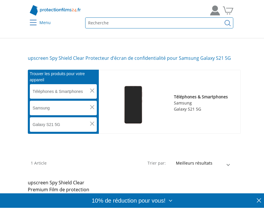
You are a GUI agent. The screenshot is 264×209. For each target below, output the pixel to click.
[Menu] (29, 19)
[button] (92, 90)
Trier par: (157, 163)
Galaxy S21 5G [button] (46, 124)
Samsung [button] (41, 108)
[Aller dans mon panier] (228, 10)
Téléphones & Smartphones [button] (58, 91)
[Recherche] (227, 23)
